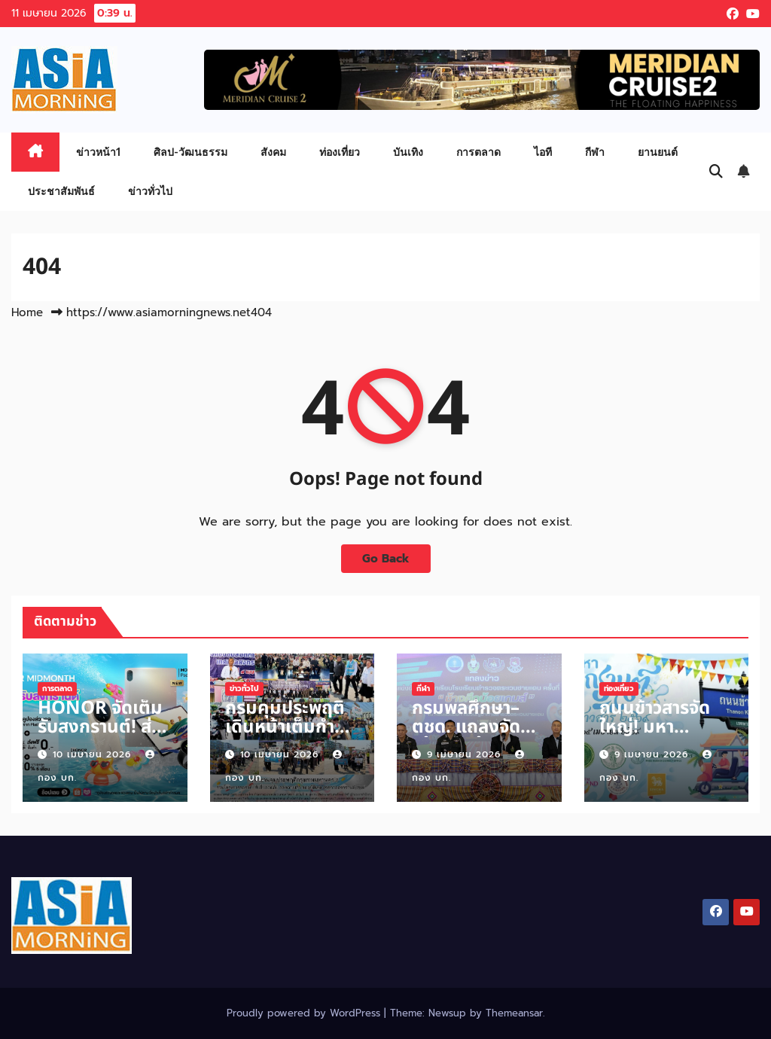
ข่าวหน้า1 (98, 151)
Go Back (386, 558)
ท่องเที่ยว (339, 151)
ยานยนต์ (658, 151)
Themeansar (514, 1013)
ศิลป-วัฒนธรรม (190, 151)
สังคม (273, 151)
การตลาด (478, 151)
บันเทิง (408, 151)
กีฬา (595, 151)
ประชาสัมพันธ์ (61, 190)
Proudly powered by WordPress (305, 1013)
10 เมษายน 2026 (94, 754)
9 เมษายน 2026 (465, 754)
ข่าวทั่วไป (150, 190)
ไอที (543, 151)
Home (27, 312)
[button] (716, 171)
